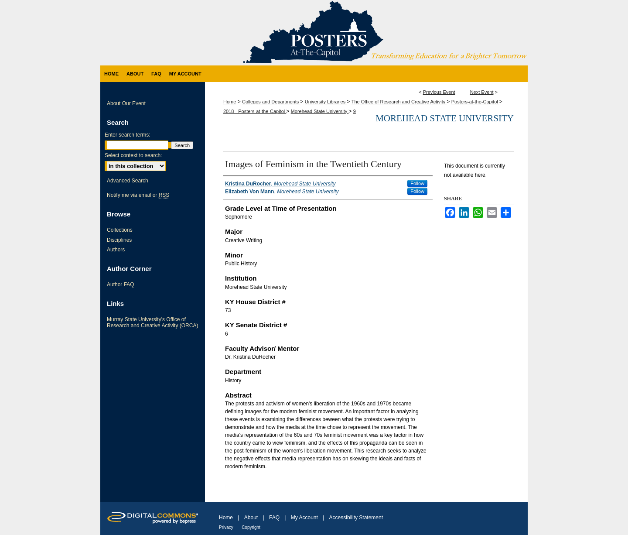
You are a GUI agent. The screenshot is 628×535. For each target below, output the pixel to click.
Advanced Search (127, 181)
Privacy (226, 527)
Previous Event (439, 92)
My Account (304, 517)
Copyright (251, 527)
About (251, 517)
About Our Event (126, 103)
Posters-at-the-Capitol (475, 101)
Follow (417, 183)
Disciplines (119, 240)
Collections (120, 230)
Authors (116, 250)
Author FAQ (120, 284)
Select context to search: (133, 155)
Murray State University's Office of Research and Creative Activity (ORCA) (152, 322)
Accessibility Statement (356, 517)
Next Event (482, 92)
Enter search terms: (127, 135)
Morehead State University (320, 111)
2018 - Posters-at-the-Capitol (254, 111)
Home (229, 101)
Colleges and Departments (271, 101)
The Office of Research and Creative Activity (399, 101)
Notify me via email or (138, 195)
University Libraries (326, 101)
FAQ (274, 517)
